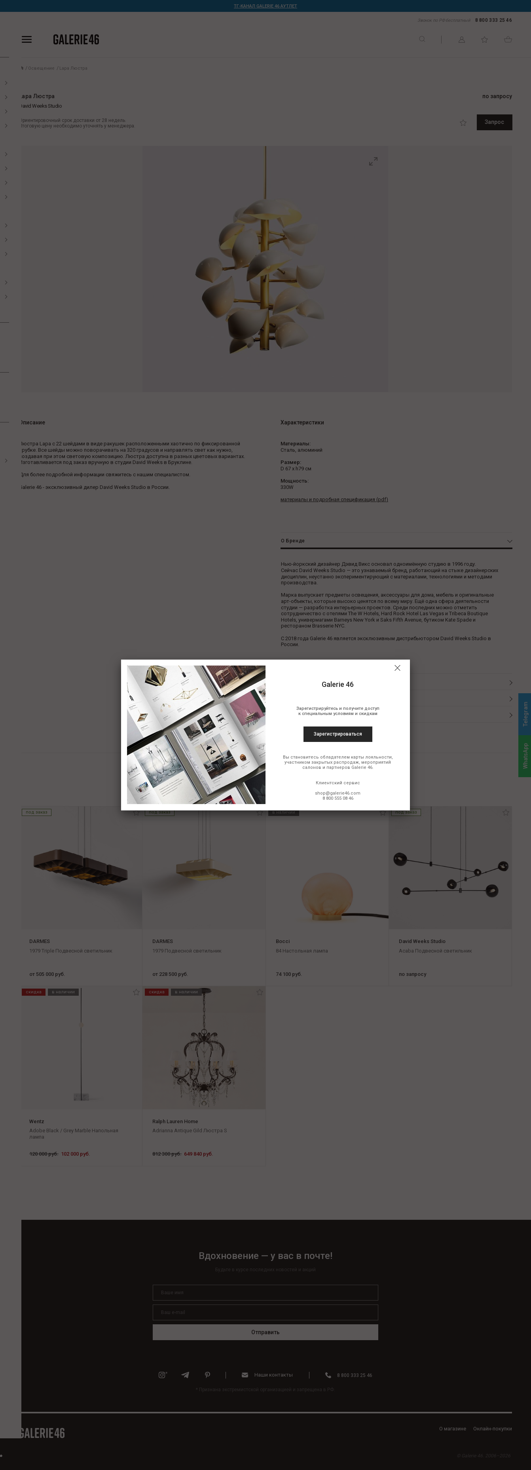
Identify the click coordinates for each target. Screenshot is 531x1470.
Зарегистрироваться (338, 734)
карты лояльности (371, 757)
